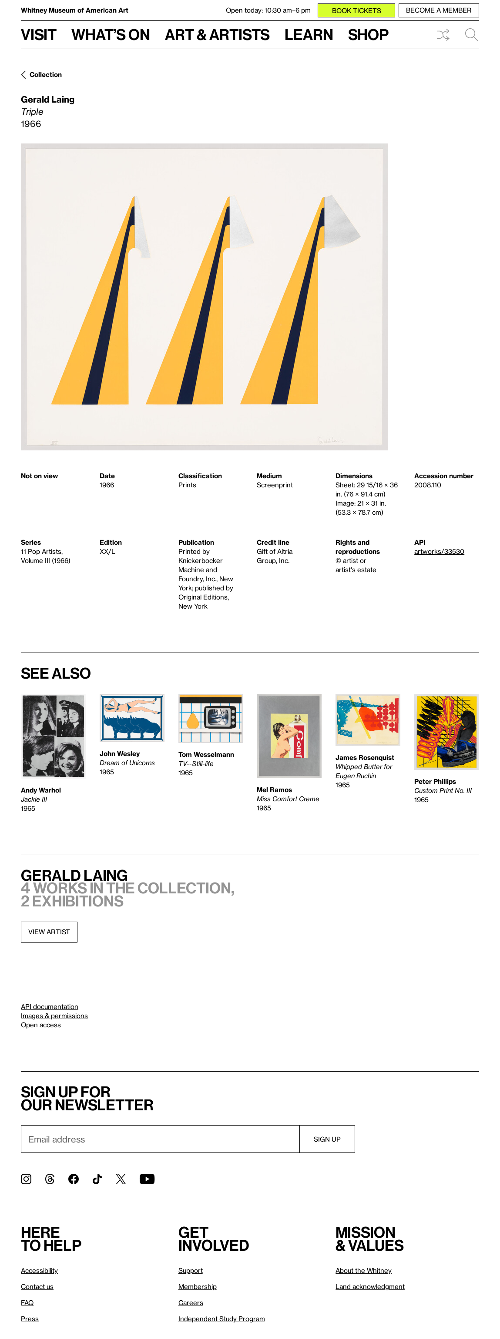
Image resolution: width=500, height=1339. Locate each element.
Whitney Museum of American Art (74, 10)
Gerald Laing (47, 99)
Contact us (37, 1286)
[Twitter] (121, 1179)
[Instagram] (26, 1179)
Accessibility (39, 1270)
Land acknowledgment (370, 1286)
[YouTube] (147, 1179)
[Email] (160, 1139)
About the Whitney (364, 1270)
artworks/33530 (439, 551)
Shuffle (443, 35)
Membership (197, 1286)
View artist (49, 932)
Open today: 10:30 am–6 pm (268, 10)
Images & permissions (54, 1015)
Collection (46, 74)
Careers (190, 1302)
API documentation (49, 1006)
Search (472, 35)
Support (190, 1270)
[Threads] (49, 1179)
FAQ (27, 1302)
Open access (41, 1025)
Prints (187, 485)
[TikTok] (97, 1179)
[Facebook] (73, 1179)
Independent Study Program (221, 1318)
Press (30, 1318)
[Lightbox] (204, 296)
